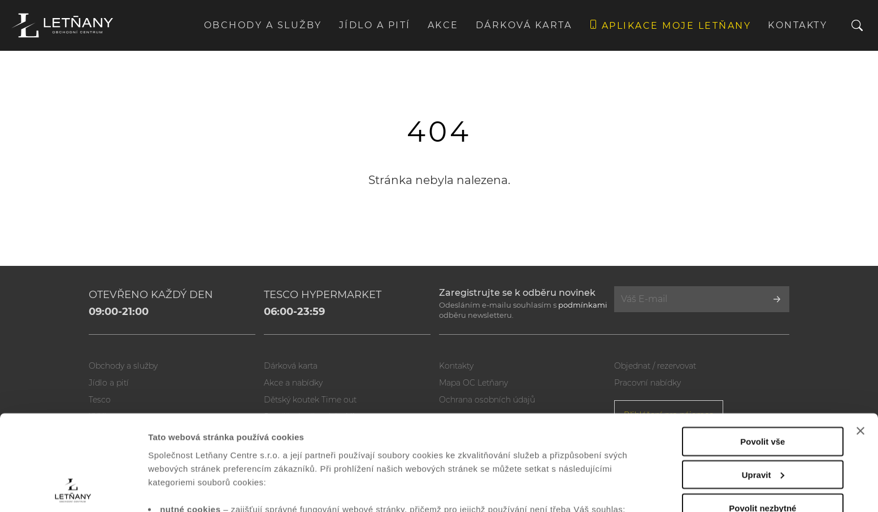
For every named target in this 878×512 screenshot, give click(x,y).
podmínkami (582, 304)
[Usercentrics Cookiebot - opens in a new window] (73, 490)
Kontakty (797, 25)
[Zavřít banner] (860, 341)
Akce (443, 25)
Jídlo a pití (375, 25)
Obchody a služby (263, 25)
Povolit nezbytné (762, 418)
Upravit (763, 385)
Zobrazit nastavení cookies (203, 490)
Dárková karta (524, 25)
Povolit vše (762, 352)
